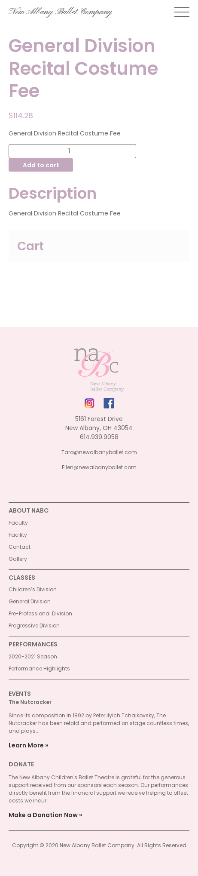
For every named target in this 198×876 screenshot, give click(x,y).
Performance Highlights (39, 668)
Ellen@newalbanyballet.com (99, 467)
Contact (19, 546)
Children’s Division (33, 589)
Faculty (18, 522)
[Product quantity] (72, 151)
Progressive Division (34, 625)
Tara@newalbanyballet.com (99, 452)
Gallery (18, 558)
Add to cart (41, 165)
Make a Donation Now (43, 815)
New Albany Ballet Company (60, 12)
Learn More (26, 745)
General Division (30, 601)
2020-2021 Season (33, 656)
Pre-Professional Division (40, 613)
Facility (18, 534)
